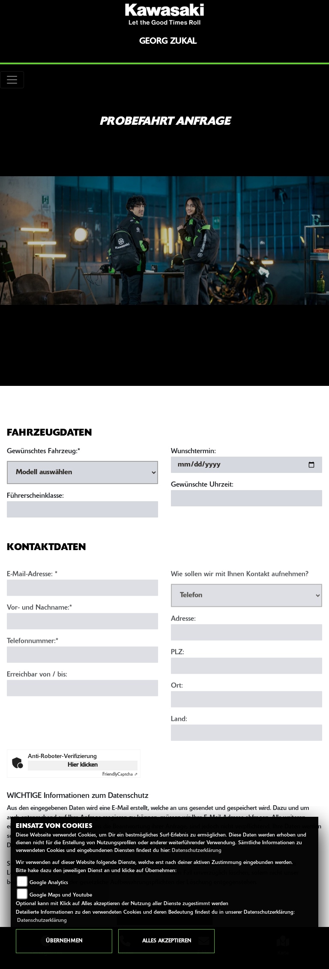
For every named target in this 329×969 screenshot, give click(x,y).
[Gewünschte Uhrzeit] (246, 498)
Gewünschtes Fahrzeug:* (43, 451)
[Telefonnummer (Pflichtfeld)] (82, 664)
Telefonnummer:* (32, 651)
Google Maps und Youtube (61, 895)
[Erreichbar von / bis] (82, 698)
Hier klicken (83, 765)
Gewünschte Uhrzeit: (202, 484)
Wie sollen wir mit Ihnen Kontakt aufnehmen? (239, 584)
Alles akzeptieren (166, 941)
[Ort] (246, 709)
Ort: (177, 695)
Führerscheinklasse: (35, 496)
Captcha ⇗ (120, 774)
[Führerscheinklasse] (82, 509)
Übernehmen (64, 941)
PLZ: (177, 662)
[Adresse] (246, 642)
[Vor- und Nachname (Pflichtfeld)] (82, 631)
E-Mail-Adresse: (32, 584)
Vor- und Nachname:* (39, 617)
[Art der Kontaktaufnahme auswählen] (246, 605)
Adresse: (183, 629)
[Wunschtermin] (246, 465)
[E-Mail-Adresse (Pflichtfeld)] (82, 598)
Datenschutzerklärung (196, 850)
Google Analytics (49, 882)
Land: (179, 729)
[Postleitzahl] (246, 676)
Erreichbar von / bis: (37, 684)
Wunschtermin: (193, 451)
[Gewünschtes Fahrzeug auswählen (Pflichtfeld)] (82, 472)
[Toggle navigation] (12, 79)
